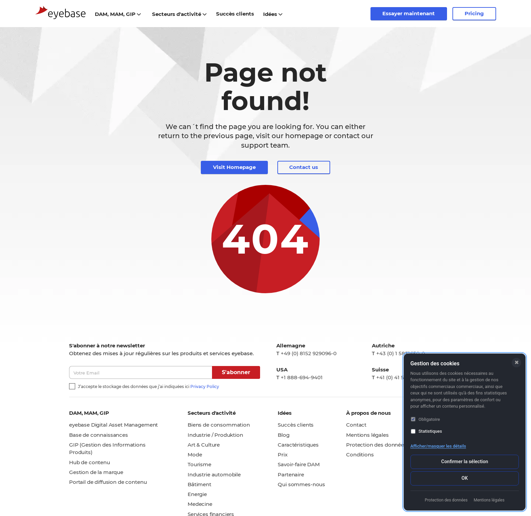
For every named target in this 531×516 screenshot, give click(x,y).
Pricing (474, 13)
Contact (356, 425)
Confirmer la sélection (464, 461)
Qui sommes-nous (301, 484)
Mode (195, 455)
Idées (273, 14)
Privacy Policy (204, 386)
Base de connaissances (98, 435)
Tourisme (199, 464)
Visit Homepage (234, 167)
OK (465, 478)
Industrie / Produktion (215, 435)
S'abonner (236, 372)
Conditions (360, 455)
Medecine (200, 504)
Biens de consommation (219, 425)
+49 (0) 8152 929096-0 (309, 353)
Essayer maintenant (408, 13)
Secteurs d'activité (179, 14)
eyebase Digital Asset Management (113, 425)
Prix (282, 455)
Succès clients (296, 425)
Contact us (303, 167)
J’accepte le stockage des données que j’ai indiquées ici (148, 386)
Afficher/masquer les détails (438, 446)
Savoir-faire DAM (299, 464)
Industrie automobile (214, 474)
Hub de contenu (89, 462)
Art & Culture (204, 445)
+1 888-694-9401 (302, 377)
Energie (197, 494)
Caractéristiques (298, 445)
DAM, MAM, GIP (118, 14)
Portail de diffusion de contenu (108, 482)
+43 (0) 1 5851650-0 (400, 353)
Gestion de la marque (96, 472)
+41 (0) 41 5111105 (397, 377)
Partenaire (291, 474)
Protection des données (376, 445)
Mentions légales (367, 435)
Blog (283, 435)
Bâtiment (199, 484)
